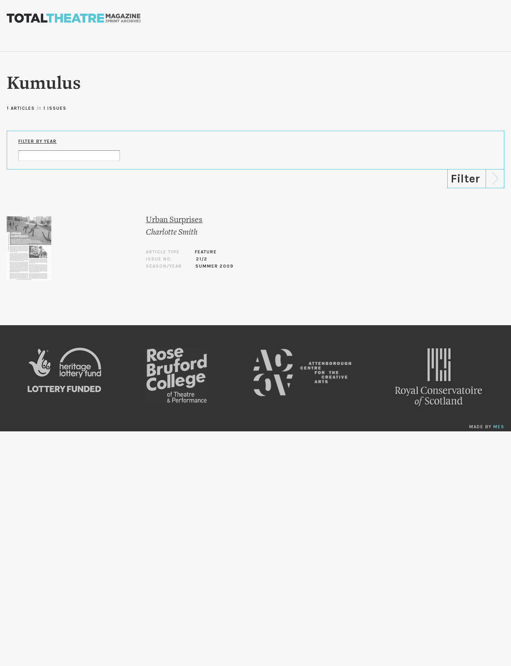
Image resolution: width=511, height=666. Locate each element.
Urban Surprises (174, 220)
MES (498, 427)
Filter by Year (37, 141)
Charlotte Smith (172, 232)
